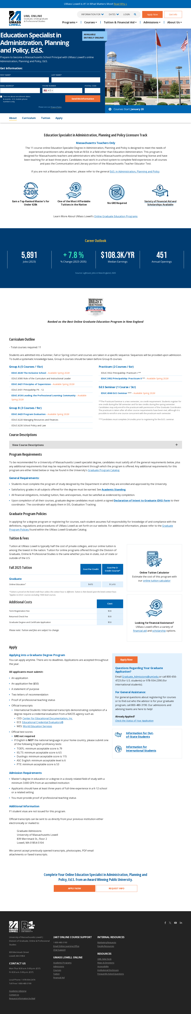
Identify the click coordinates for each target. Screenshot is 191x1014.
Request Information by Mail (22, 998)
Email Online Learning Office (66, 946)
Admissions (58, 966)
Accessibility (103, 966)
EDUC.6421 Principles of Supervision (31, 384)
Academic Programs (62, 962)
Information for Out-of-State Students (140, 734)
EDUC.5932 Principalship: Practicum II (121, 378)
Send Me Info (83, 98)
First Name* (5, 75)
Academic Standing (114, 489)
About (13, 118)
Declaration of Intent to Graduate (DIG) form (142, 500)
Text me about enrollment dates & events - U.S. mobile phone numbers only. (16, 99)
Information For (90, 14)
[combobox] (48, 90)
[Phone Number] (62, 90)
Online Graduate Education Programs (116, 216)
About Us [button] (173, 22)
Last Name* (56, 75)
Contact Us (14, 994)
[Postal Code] (92, 90)
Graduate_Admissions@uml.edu (140, 676)
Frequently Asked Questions (110, 973)
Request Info (116, 888)
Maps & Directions (105, 962)
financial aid (140, 630)
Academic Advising (17, 991)
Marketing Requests (106, 942)
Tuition (45, 118)
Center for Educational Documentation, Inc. (48, 718)
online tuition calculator (157, 580)
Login (126, 14)
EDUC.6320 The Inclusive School (29, 372)
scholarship (159, 630)
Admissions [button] (150, 22)
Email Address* (7, 86)
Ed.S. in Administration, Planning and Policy (134, 171)
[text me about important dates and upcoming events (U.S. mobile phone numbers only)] (1, 96)
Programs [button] (68, 22)
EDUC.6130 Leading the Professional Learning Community (43, 395)
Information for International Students (141, 748)
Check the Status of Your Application (134, 720)
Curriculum (29, 118)
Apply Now (152, 14)
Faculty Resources (105, 946)
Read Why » (120, 4)
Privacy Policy (56, 107)
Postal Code (90, 86)
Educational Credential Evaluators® (42, 722)
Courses (57, 970)
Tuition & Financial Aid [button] (119, 22)
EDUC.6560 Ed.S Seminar (114, 393)
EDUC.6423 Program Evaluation (28, 414)
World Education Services (37, 726)
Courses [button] (89, 22)
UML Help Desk (104, 959)
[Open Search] (134, 14)
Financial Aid (59, 977)
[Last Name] (75, 79)
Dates (112, 14)
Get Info (173, 14)
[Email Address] (20, 90)
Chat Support (59, 949)
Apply (58, 118)
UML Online (28, 18)
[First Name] (24, 79)
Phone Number (49, 86)
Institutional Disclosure (108, 970)
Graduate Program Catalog (103, 470)
